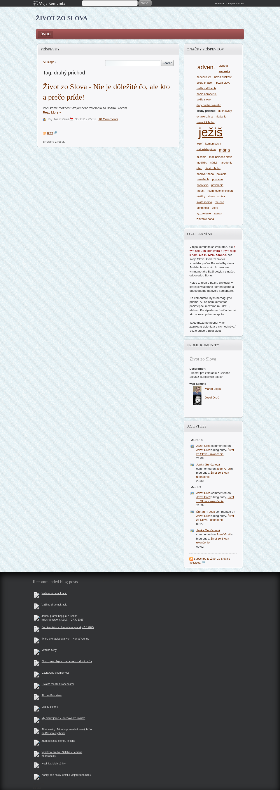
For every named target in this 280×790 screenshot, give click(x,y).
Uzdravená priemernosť (55, 672)
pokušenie (202, 179)
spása (221, 196)
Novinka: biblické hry (54, 763)
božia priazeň (204, 82)
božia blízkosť (223, 77)
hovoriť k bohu (205, 122)
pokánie (221, 174)
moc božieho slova (221, 157)
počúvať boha (205, 174)
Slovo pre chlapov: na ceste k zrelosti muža (67, 661)
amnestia (224, 71)
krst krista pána (206, 149)
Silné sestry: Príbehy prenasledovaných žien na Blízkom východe (67, 731)
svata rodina (204, 202)
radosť (200, 190)
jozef (199, 143)
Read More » (52, 112)
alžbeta (223, 65)
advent (206, 67)
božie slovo (203, 99)
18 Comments (108, 119)
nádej (213, 162)
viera (215, 207)
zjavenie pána (205, 219)
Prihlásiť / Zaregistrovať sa (229, 3)
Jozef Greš (203, 445)
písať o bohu (212, 168)
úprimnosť (202, 207)
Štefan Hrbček (205, 511)
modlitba (201, 162)
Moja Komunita (57, 4)
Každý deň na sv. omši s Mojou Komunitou (66, 774)
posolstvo (202, 185)
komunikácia (213, 143)
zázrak (218, 213)
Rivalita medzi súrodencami (58, 684)
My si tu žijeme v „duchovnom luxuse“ (63, 718)
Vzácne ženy (49, 650)
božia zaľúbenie (206, 88)
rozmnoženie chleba (220, 190)
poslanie (217, 179)
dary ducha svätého (208, 105)
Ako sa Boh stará (51, 695)
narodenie (226, 162)
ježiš (211, 132)
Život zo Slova (62, 18)
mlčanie (201, 157)
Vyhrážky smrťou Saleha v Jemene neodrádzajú (62, 754)
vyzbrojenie (203, 213)
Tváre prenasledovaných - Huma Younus (65, 638)
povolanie (217, 185)
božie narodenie (206, 94)
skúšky (200, 196)
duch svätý (225, 110)
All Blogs (48, 62)
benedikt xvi (203, 77)
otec (199, 168)
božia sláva (223, 82)
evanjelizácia (204, 116)
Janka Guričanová (208, 464)
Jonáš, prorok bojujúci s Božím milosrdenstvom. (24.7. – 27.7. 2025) (63, 617)
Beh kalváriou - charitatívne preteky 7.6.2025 (68, 627)
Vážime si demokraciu (54, 593)
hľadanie (220, 116)
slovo (211, 196)
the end (219, 202)
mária (224, 150)
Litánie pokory (50, 706)
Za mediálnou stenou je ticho (58, 740)
